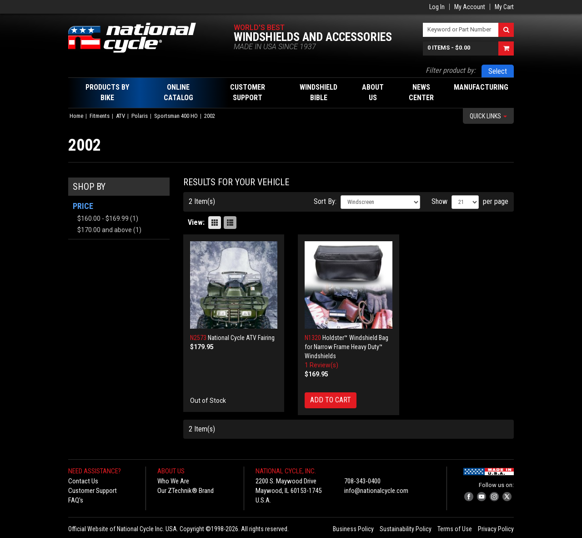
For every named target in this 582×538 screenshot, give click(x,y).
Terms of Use (454, 529)
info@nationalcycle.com (376, 491)
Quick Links (488, 116)
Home (76, 115)
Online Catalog (178, 92)
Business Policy (353, 529)
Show (439, 201)
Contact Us (83, 481)
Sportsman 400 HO (176, 115)
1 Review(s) (321, 365)
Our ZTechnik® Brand (185, 491)
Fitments (100, 115)
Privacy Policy (496, 529)
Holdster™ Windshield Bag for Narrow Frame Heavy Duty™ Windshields (346, 347)
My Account (469, 6)
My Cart (504, 6)
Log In (437, 6)
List (230, 222)
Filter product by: (451, 70)
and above (104, 229)
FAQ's (75, 500)
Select (497, 71)
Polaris (139, 115)
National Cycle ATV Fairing (241, 337)
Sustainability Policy (405, 529)
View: (196, 222)
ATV (120, 115)
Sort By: (325, 201)
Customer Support (92, 491)
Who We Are (173, 481)
